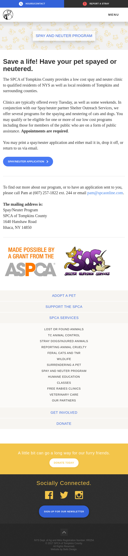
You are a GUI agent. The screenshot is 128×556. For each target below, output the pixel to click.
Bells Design (70, 549)
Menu (113, 14)
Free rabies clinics (64, 388)
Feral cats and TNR (63, 353)
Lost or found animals (64, 329)
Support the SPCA (64, 307)
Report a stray (99, 4)
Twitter (64, 495)
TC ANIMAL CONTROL (64, 335)
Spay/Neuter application (26, 161)
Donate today (64, 462)
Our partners (64, 400)
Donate (63, 424)
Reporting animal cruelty (64, 347)
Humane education (64, 376)
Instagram (79, 495)
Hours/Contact (35, 4)
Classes (64, 382)
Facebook (49, 495)
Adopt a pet (64, 296)
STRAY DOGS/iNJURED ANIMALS (64, 341)
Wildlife (64, 359)
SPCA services (64, 318)
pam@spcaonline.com (105, 193)
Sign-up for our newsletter (64, 511)
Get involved (64, 413)
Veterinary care (64, 394)
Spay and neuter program (64, 370)
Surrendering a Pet (64, 364)
